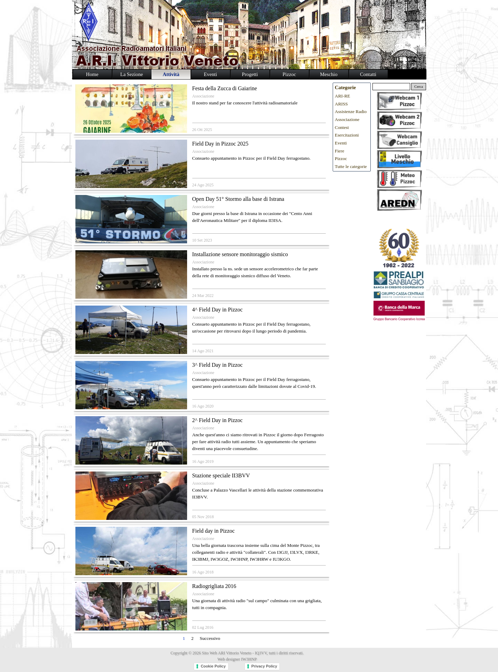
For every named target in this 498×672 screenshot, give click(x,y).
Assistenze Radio (351, 111)
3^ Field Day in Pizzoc (217, 365)
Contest (342, 127)
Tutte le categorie (351, 166)
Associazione (203, 96)
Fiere (339, 150)
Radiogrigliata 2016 (214, 586)
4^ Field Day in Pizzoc (217, 309)
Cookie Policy (213, 666)
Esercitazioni (347, 135)
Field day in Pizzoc (213, 531)
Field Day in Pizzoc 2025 (220, 144)
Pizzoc (341, 158)
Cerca (418, 86)
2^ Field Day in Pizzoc (217, 420)
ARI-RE (342, 96)
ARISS (341, 103)
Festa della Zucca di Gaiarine (224, 88)
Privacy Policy (264, 666)
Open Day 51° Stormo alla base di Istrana (238, 199)
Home (92, 74)
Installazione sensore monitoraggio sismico (240, 254)
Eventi (341, 143)
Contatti (368, 74)
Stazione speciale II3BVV (221, 475)
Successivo (210, 638)
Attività (171, 74)
